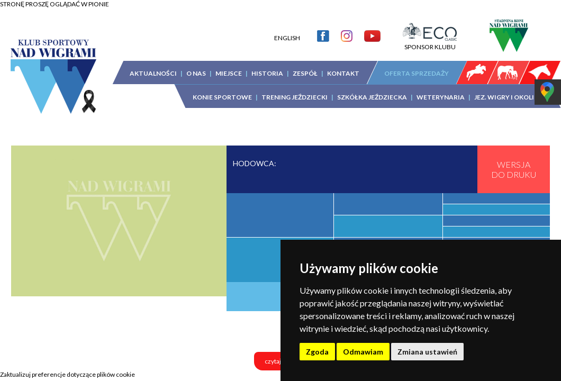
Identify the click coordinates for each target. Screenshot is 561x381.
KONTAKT (343, 73)
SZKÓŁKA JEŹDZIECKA (372, 97)
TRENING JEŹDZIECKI (294, 97)
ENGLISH (287, 38)
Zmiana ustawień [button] (427, 351)
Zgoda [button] (317, 351)
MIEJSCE (228, 73)
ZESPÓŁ (305, 73)
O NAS (196, 73)
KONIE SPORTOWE (222, 97)
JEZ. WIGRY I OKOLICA (509, 97)
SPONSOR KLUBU (430, 43)
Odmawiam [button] (363, 351)
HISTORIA (267, 73)
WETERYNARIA (441, 97)
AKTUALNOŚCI (153, 73)
